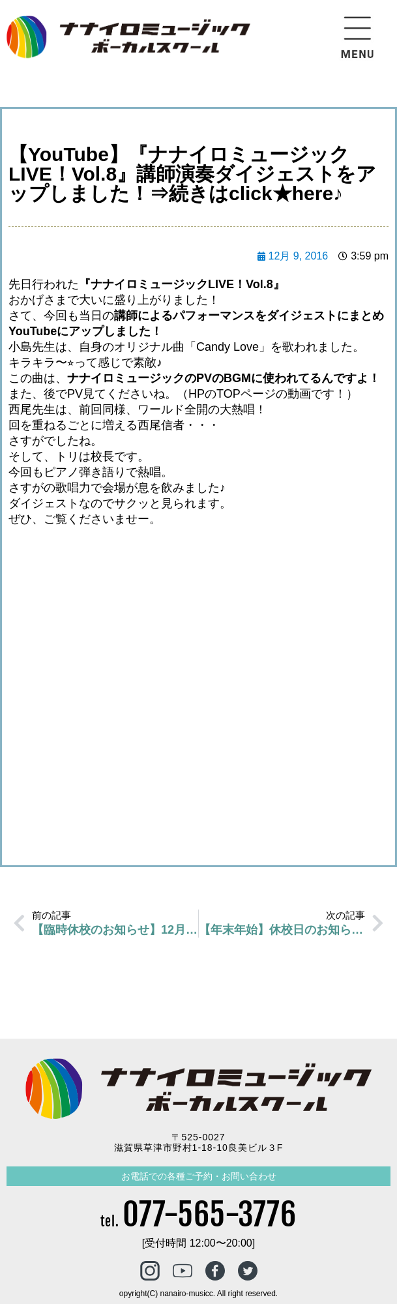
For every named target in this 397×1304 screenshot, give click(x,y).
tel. (198, 1221)
